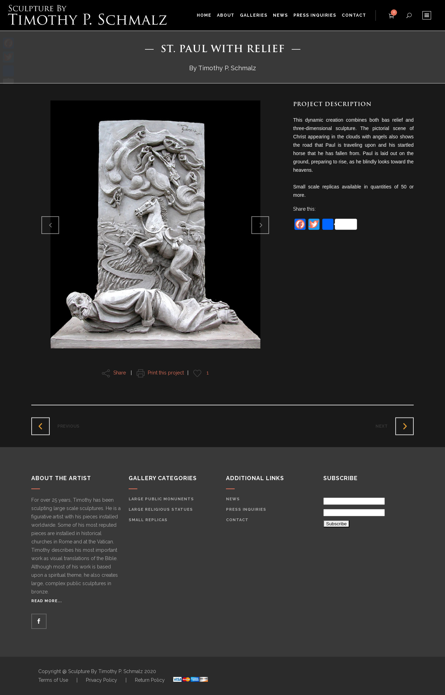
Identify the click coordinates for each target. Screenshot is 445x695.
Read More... (46, 601)
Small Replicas (148, 520)
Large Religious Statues (161, 509)
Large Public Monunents (161, 499)
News (233, 499)
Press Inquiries (246, 509)
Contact (237, 520)
